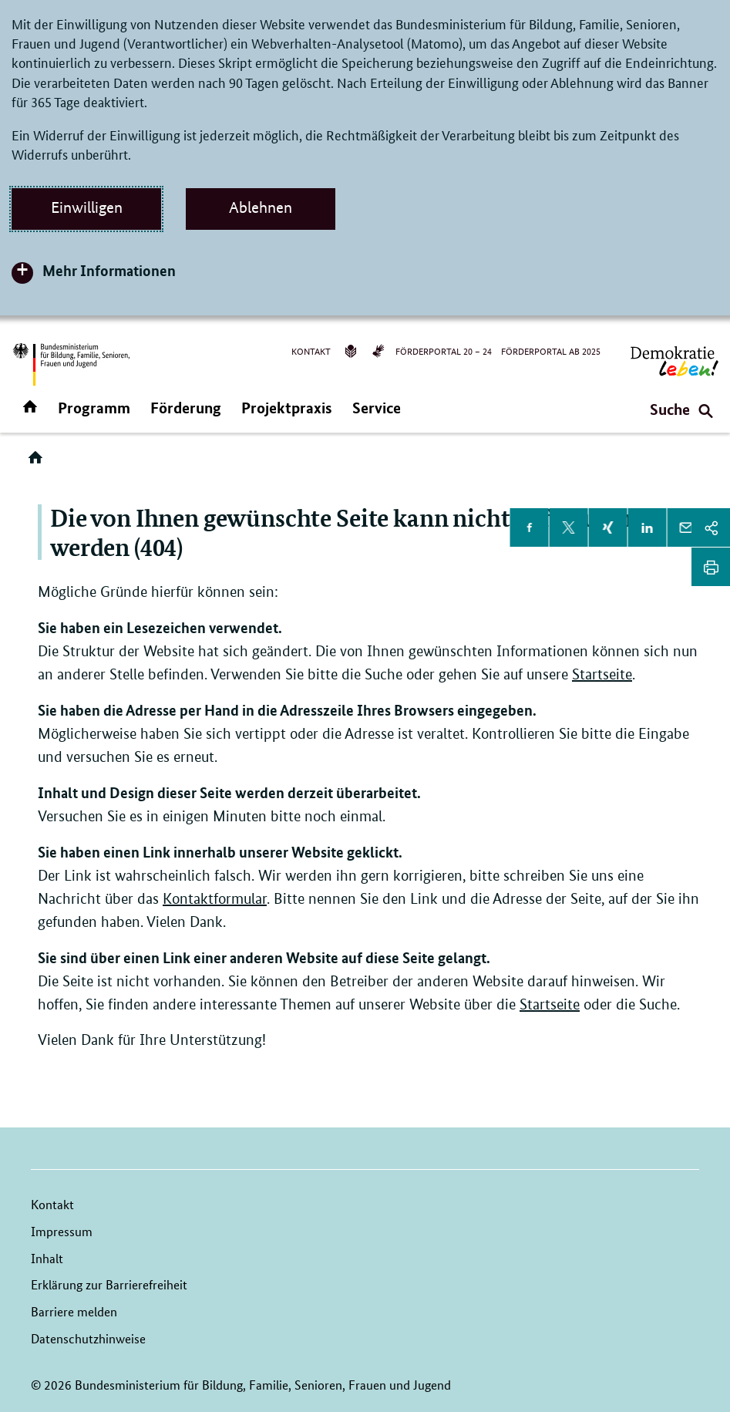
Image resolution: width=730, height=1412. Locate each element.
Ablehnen (260, 207)
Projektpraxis (286, 407)
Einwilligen (87, 207)
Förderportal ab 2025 (550, 350)
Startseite (602, 674)
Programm (94, 407)
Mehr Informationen (109, 270)
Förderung (185, 407)
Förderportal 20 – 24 (443, 350)
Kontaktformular (215, 899)
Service (376, 407)
